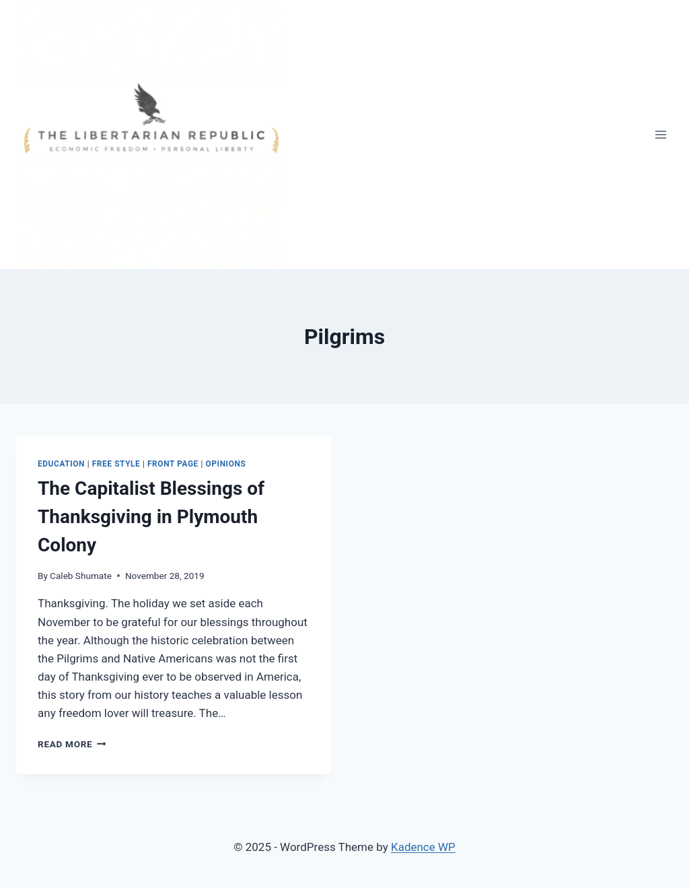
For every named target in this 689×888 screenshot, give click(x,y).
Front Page (172, 464)
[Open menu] (660, 134)
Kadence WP (423, 847)
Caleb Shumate (81, 575)
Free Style (116, 464)
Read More (72, 744)
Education (61, 464)
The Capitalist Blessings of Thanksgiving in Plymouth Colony (151, 516)
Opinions (226, 464)
